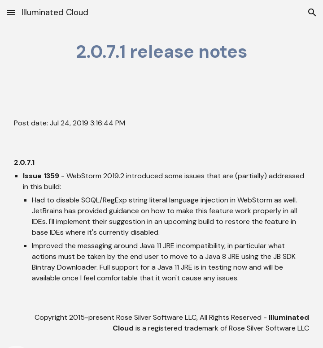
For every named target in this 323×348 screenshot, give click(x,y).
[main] (161, 52)
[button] (11, 12)
